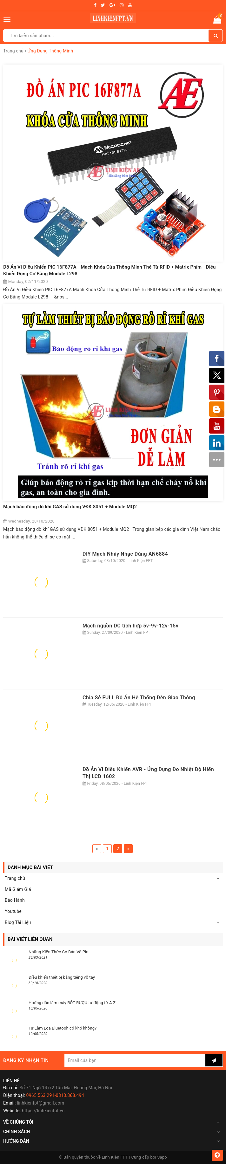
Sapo (162, 1157)
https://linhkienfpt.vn (43, 1110)
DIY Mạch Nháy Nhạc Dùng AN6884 (125, 554)
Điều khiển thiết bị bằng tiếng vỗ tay (62, 977)
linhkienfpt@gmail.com (40, 1103)
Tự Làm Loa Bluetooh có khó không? (62, 1028)
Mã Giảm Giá (18, 889)
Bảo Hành (15, 900)
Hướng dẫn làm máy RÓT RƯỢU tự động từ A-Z (72, 1002)
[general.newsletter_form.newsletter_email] (134, 1060)
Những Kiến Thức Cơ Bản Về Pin (59, 951)
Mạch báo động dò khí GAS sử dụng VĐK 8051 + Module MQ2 (70, 507)
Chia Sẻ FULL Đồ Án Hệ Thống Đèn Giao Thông (139, 698)
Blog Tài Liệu (18, 922)
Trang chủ (15, 878)
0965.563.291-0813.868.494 (55, 1095)
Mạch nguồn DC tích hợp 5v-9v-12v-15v (130, 626)
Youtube (13, 911)
